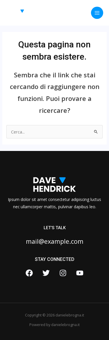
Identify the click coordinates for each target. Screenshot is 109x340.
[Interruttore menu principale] (97, 13)
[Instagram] (63, 273)
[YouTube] (79, 273)
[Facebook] (29, 273)
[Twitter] (46, 273)
